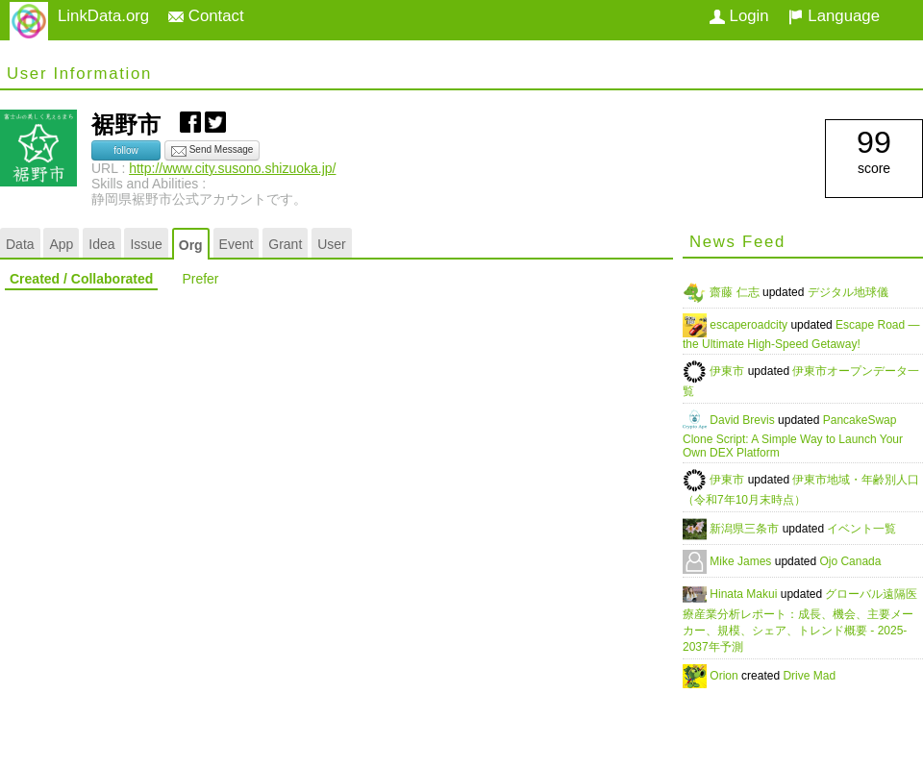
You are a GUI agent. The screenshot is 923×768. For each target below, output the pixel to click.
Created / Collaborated (81, 278)
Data (20, 244)
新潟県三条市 (746, 528)
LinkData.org (103, 16)
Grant (285, 244)
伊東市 (728, 371)
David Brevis (744, 420)
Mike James (742, 561)
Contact (206, 16)
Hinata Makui (745, 594)
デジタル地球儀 (848, 292)
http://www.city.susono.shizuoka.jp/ (232, 168)
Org (191, 245)
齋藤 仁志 (736, 292)
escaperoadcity (750, 325)
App (61, 244)
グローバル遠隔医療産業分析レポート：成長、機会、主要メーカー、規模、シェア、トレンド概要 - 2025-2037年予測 (800, 620)
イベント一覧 (861, 528)
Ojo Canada (850, 561)
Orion (725, 675)
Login (739, 16)
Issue (146, 244)
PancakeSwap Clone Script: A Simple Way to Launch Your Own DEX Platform (793, 436)
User (331, 244)
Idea (101, 244)
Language (834, 16)
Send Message (212, 151)
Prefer (200, 278)
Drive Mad (809, 675)
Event (236, 244)
